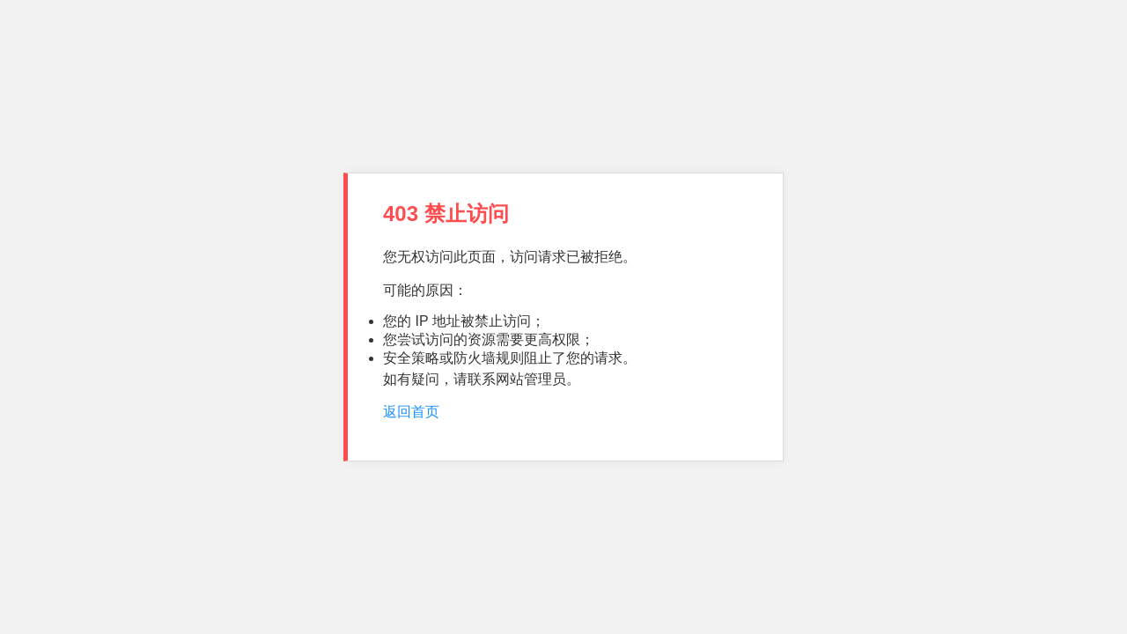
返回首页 (411, 411)
